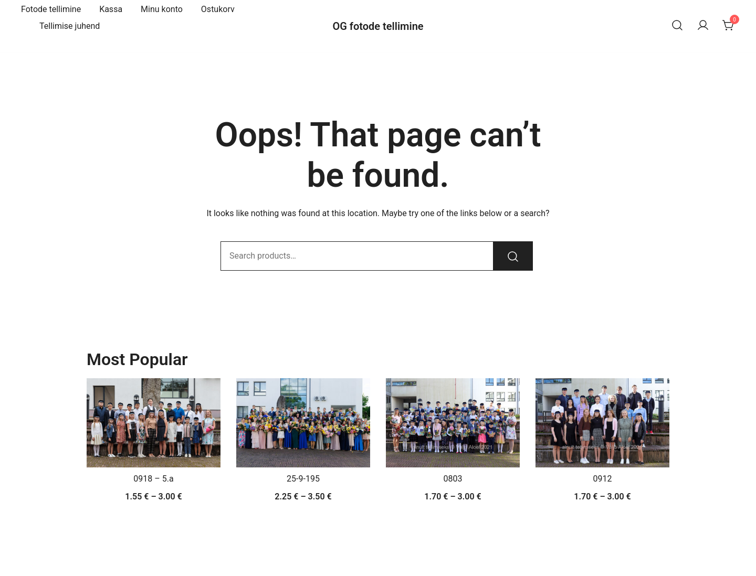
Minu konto (162, 9)
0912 (602, 479)
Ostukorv (218, 9)
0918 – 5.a (153, 479)
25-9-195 (303, 479)
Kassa (110, 9)
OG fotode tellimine (377, 26)
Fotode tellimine (51, 9)
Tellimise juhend (69, 26)
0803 (453, 479)
